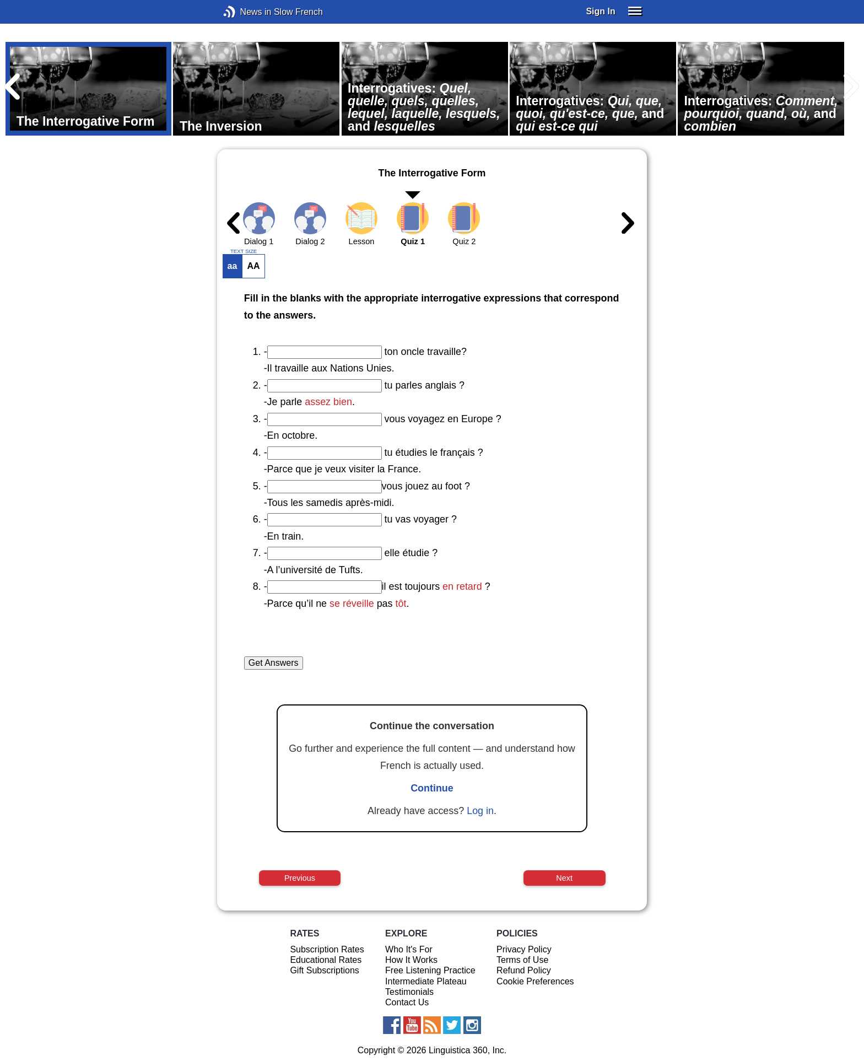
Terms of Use (522, 960)
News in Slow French (246, 12)
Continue (432, 788)
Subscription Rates (327, 949)
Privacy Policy (524, 949)
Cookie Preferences (535, 981)
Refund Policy (523, 970)
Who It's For (409, 949)
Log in (480, 810)
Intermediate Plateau (426, 981)
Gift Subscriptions (324, 970)
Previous (299, 878)
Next (564, 878)
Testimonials (409, 992)
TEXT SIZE (243, 251)
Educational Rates (325, 960)
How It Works (411, 960)
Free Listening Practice (430, 970)
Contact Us (407, 1002)
